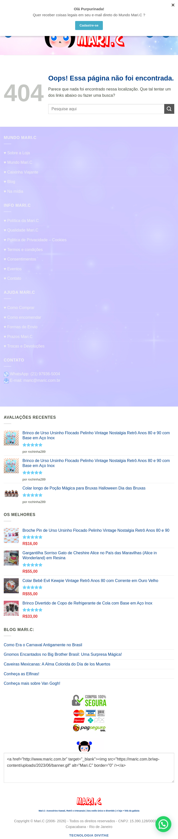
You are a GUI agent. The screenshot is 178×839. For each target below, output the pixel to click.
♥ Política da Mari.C (21, 220)
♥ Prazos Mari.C (18, 336)
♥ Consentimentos (20, 259)
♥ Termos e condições (23, 250)
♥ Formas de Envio (20, 327)
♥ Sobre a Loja (17, 153)
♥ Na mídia (13, 191)
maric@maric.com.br (41, 380)
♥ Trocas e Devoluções (24, 346)
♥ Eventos (13, 269)
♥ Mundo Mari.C (18, 162)
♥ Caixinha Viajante (21, 172)
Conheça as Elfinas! (21, 674)
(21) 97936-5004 (45, 374)
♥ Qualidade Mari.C (21, 230)
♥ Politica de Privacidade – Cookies (35, 240)
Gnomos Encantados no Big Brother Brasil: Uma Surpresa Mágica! (63, 654)
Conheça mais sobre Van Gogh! (32, 683)
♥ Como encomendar (22, 317)
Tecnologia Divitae (89, 835)
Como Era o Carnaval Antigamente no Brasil (43, 645)
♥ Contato (12, 278)
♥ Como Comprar (19, 308)
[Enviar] (169, 109)
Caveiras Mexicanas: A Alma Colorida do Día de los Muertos (57, 664)
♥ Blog (9, 182)
